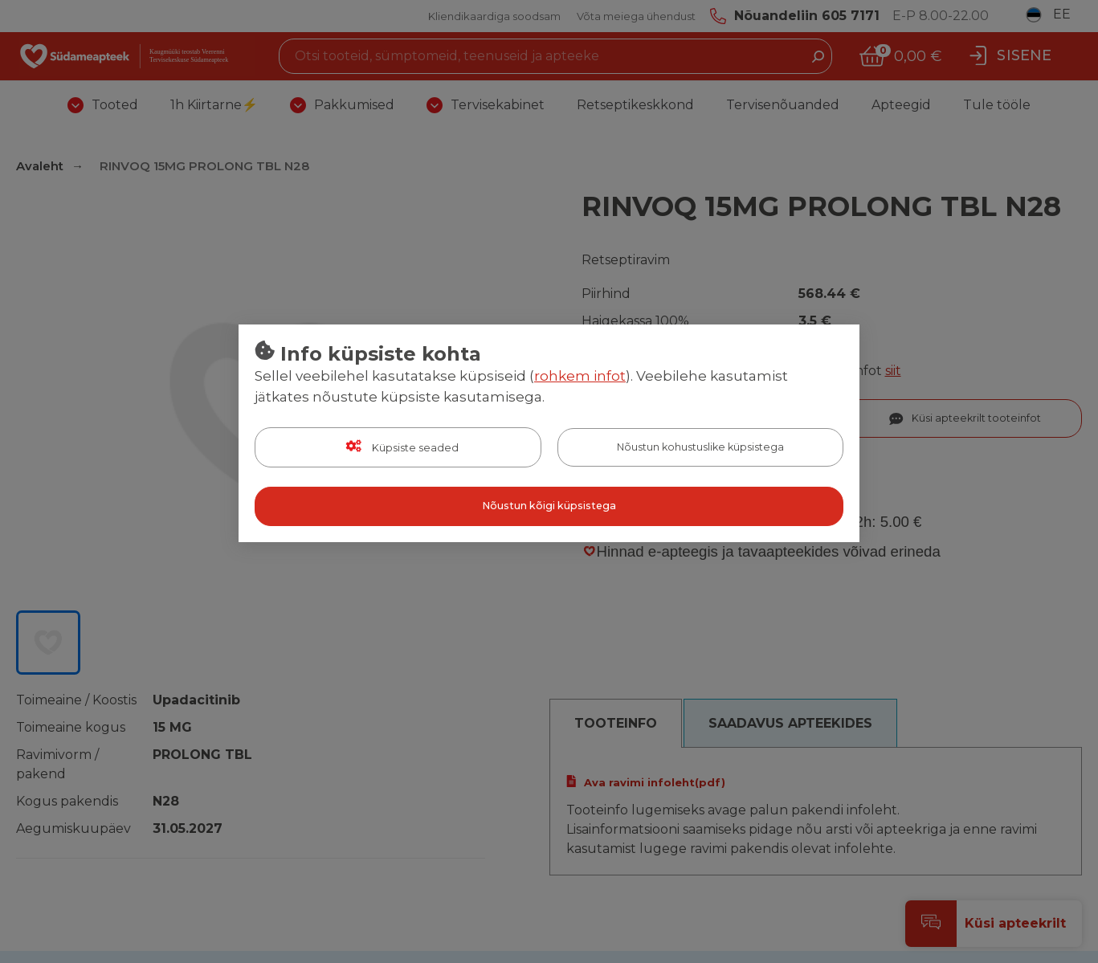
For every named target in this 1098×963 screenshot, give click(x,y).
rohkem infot (580, 377)
